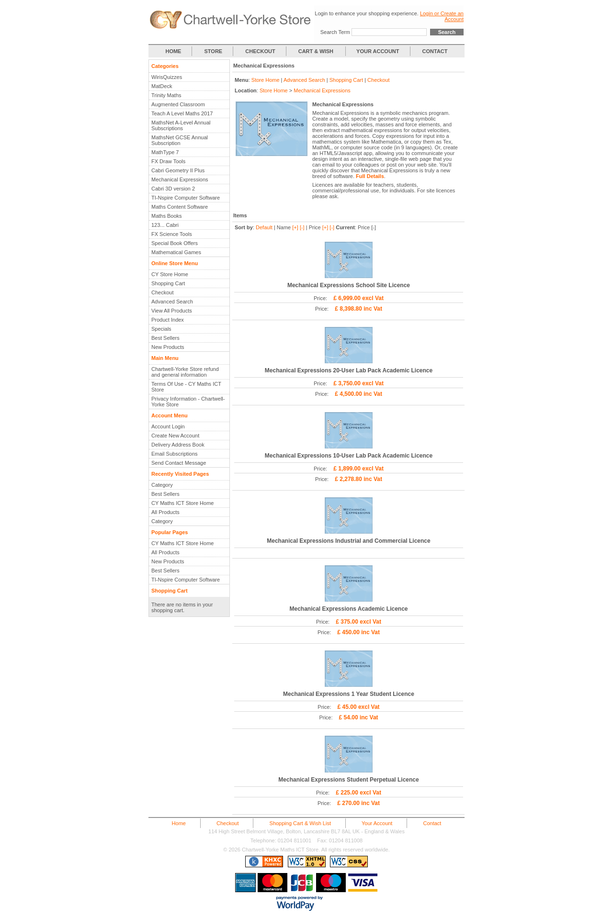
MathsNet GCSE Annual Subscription (179, 140)
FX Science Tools (171, 234)
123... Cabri (165, 225)
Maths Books (166, 216)
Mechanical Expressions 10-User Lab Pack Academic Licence (348, 455)
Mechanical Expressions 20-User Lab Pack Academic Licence (348, 370)
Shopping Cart (168, 283)
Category (162, 485)
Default (264, 227)
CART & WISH (316, 51)
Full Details (370, 176)
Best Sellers (165, 338)
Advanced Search (172, 301)
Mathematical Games (176, 252)
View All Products (171, 310)
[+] (295, 227)
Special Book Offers (174, 243)
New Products (167, 347)
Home (179, 823)
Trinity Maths (166, 95)
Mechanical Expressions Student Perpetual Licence (348, 779)
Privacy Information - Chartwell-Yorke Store (188, 401)
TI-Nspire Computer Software (185, 198)
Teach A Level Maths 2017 (182, 113)
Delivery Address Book (177, 445)
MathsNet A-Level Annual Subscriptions (181, 125)
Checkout (162, 292)
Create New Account (175, 435)
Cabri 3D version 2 (173, 188)
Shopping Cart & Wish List (300, 823)
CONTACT (435, 51)
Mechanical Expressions (179, 179)
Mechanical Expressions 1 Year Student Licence (348, 694)
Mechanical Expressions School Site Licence (348, 285)
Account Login (168, 426)
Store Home (265, 80)
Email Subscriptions (174, 454)
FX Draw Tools (168, 161)
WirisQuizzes (166, 77)
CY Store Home (169, 274)
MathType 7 (165, 152)
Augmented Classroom (178, 104)
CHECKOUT (260, 51)
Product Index (167, 320)
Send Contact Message (178, 463)
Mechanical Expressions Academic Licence (348, 608)
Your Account (377, 823)
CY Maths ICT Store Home (182, 503)
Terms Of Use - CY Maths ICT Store (186, 386)
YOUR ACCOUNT (377, 51)
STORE (213, 51)
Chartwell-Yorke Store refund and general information (185, 372)
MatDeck (161, 86)
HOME (173, 51)
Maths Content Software (179, 207)
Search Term (335, 32)
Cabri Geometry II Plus (177, 170)
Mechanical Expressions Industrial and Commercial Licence (348, 540)
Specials (161, 329)
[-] (302, 227)
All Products (165, 512)
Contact (432, 823)
